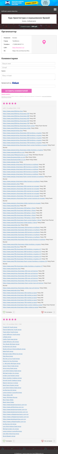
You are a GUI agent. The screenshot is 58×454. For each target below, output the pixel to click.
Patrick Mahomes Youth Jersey (12, 329)
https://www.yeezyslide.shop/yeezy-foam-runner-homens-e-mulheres (24, 239)
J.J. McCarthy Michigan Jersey (11, 363)
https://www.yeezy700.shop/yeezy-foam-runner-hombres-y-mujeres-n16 (25, 261)
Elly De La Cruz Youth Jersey (11, 359)
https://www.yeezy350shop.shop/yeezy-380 (16, 116)
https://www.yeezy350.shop (11, 205)
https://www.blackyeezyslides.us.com (14, 159)
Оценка (3, 71)
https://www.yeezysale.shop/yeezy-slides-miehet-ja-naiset (20, 307)
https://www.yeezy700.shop (11, 247)
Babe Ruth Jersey (8, 351)
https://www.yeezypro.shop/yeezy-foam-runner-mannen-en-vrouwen (24, 198)
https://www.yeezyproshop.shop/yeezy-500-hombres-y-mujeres (22, 140)
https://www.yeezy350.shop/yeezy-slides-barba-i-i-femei (20, 222)
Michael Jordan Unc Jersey (11, 373)
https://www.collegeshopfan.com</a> (14, 421)
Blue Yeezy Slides (8, 400)
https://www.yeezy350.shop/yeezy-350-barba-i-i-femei (19, 208)
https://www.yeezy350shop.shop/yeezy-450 (16, 118)
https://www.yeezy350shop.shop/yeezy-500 (16, 121)
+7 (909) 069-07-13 (17, 44)
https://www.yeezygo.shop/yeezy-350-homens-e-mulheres (20, 164)
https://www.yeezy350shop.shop (13, 111)
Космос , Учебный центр (29, 21)
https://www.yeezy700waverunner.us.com (15, 155)
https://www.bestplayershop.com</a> (14, 419)
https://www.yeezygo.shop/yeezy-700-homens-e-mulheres (20, 174)
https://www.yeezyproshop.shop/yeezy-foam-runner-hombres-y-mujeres (25, 145)
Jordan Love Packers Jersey (11, 375)
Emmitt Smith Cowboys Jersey (12, 380)
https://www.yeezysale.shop (11, 290)
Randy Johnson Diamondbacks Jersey (14, 349)
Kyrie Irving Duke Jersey (10, 368)
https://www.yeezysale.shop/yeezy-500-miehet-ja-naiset (20, 300)
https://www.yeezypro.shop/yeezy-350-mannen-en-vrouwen (21, 186)
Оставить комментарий (16, 91)
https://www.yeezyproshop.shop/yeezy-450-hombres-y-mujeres (22, 138)
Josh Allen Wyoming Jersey (11, 434)
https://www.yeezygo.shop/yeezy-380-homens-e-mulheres (20, 167)
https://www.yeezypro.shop (11, 184)
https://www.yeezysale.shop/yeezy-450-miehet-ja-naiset (20, 297)
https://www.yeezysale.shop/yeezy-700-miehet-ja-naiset (20, 302)
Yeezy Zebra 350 (8, 395)
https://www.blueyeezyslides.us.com (14, 157)
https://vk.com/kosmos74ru (20, 51)
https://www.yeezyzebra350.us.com (14, 152)
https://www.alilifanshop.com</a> (13, 407)
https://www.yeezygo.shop (11, 162)
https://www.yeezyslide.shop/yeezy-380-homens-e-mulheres (21, 230)
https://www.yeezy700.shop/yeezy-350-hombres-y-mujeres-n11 (22, 249)
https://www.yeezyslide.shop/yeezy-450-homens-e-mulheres (21, 232)
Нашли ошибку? (5, 94)
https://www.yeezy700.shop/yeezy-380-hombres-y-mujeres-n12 (22, 251)
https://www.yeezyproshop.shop (13, 130)
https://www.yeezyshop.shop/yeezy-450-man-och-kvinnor (20, 276)
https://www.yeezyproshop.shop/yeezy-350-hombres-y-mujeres (22, 133)
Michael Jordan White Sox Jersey (13, 354)
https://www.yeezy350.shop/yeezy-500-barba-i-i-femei (19, 215)
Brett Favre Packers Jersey (11, 385)
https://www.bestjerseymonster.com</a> (15, 412)
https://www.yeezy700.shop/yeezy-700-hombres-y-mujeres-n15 (22, 259)
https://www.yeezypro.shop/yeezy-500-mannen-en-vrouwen (21, 193)
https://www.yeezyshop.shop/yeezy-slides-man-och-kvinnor (21, 288)
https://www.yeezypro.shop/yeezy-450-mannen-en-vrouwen (21, 191)
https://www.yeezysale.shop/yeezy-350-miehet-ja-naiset (20, 293)
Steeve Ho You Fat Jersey (10, 361)
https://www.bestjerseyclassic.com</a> (15, 405)
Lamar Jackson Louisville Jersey (12, 392)
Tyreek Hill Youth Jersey (10, 327)
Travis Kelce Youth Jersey (10, 332)
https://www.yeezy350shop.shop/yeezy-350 (16, 113)
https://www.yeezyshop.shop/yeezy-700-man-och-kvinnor (20, 281)
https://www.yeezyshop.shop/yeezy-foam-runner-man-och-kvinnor (23, 283)
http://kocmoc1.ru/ (18, 47)
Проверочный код (6, 83)
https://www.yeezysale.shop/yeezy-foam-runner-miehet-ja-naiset (22, 305)
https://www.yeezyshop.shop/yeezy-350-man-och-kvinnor (20, 271)
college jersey (7, 337)
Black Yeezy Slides (8, 402)
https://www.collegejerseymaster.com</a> (16, 417)
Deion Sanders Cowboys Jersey (12, 378)
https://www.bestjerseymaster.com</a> (15, 409)
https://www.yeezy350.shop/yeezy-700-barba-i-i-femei (19, 218)
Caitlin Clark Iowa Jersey (10, 339)
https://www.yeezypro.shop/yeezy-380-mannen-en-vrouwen (21, 189)
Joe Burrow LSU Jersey (9, 346)
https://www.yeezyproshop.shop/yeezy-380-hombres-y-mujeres (22, 135)
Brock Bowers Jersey (9, 436)
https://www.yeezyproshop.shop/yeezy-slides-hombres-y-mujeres (23, 150)
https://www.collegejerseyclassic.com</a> (16, 414)
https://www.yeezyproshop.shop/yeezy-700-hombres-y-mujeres (22, 143)
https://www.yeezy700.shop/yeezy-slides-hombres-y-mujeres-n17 (23, 266)
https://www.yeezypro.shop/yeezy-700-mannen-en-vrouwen (21, 196)
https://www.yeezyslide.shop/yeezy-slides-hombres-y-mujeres (22, 244)
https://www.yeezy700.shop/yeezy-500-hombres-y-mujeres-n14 (22, 256)
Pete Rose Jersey (8, 356)
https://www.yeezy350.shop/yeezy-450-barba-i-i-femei (19, 213)
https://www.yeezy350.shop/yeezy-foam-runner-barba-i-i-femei (22, 220)
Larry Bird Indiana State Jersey (12, 371)
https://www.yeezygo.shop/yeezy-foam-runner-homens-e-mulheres (23, 176)
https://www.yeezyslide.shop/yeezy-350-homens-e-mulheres (21, 227)
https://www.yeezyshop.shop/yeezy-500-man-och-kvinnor (20, 278)
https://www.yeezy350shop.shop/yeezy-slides (17, 128)
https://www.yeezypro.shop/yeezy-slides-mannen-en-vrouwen (22, 203)
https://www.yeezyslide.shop (11, 225)
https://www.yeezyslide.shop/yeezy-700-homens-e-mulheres (21, 237)
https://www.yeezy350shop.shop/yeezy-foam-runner (19, 126)
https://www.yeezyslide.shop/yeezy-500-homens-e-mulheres (21, 235)
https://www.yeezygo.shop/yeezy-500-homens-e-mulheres (20, 172)
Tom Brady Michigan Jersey (11, 344)
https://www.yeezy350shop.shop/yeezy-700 (16, 123)
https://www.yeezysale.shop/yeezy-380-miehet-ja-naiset (20, 295)
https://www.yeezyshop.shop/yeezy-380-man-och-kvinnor (20, 273)
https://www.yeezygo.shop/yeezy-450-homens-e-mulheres (20, 169)
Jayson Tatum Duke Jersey (11, 366)
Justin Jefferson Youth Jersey (11, 334)
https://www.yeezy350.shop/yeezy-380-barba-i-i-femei (19, 210)
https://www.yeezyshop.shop (12, 268)
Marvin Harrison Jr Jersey (10, 383)
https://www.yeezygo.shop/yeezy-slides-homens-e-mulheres (21, 181)
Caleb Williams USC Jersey (11, 342)
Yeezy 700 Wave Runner (10, 397)
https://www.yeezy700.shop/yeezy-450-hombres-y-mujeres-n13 (22, 254)
